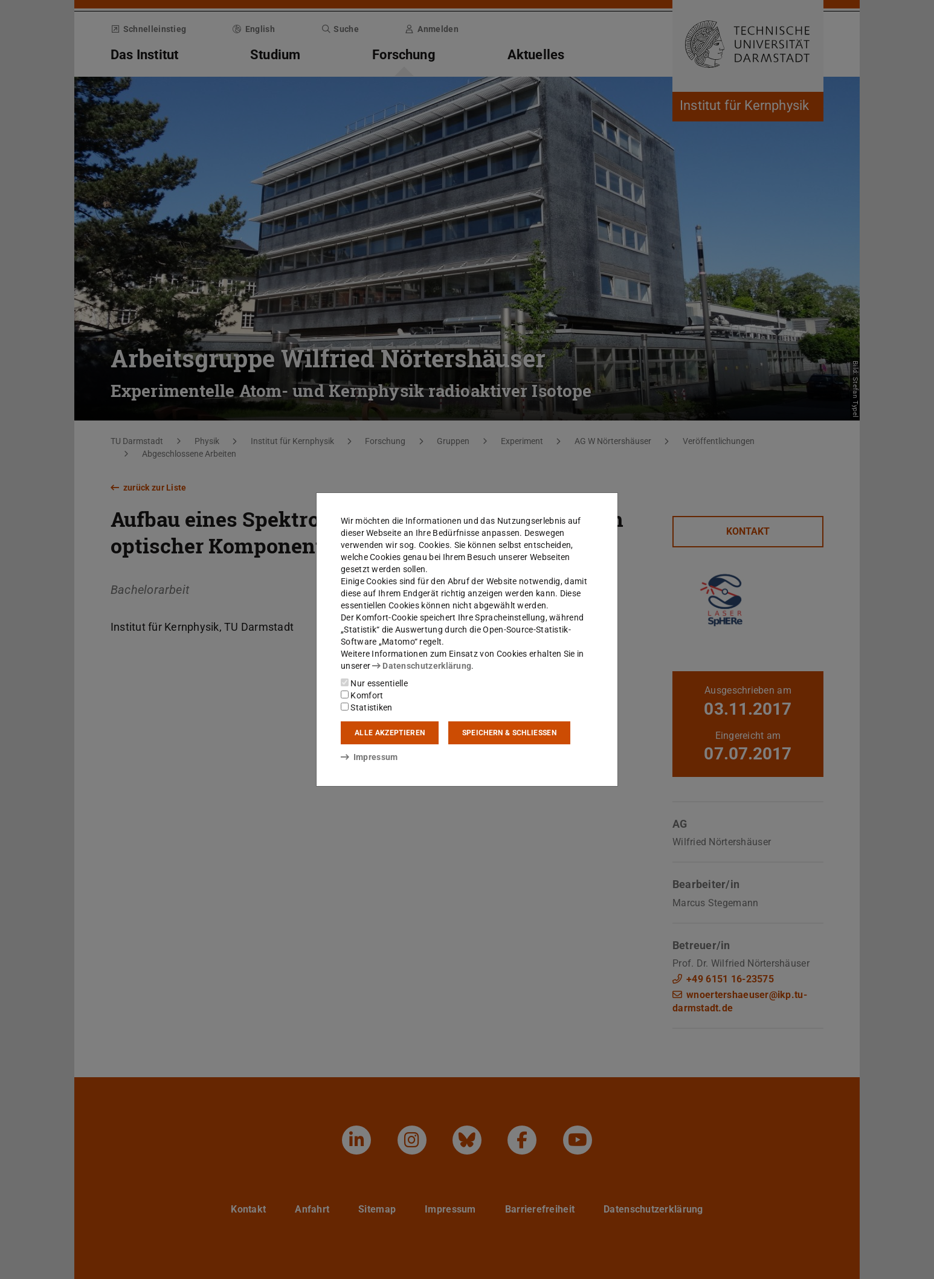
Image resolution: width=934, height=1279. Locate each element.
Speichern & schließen (509, 733)
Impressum (369, 757)
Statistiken (367, 707)
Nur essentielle (374, 683)
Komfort (362, 695)
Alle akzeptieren (390, 733)
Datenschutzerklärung (421, 666)
